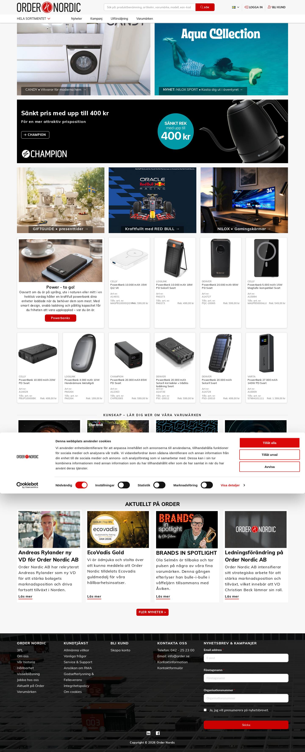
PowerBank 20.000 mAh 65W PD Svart (220, 298)
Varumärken (144, 19)
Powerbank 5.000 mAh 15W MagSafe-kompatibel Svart (265, 298)
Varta (251, 388)
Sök (204, 7)
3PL (20, 650)
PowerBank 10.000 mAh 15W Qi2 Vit (128, 298)
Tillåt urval (270, 713)
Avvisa (270, 725)
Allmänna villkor (76, 650)
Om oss (23, 656)
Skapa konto (120, 650)
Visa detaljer (230, 743)
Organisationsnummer (219, 690)
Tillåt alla (269, 701)
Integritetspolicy (76, 686)
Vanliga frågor (75, 656)
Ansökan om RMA (78, 668)
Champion (116, 388)
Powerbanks (60, 330)
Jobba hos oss (28, 680)
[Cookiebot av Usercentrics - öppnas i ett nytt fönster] (27, 744)
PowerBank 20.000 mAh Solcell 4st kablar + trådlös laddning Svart (172, 395)
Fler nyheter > (152, 624)
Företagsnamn (214, 670)
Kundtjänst (76, 643)
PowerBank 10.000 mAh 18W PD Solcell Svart (174, 298)
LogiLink (161, 293)
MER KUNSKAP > (152, 500)
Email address (214, 650)
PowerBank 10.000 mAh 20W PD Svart (37, 394)
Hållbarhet (25, 668)
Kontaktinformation (172, 662)
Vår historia (26, 662)
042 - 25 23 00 (182, 650)
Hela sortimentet (33, 18)
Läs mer (25, 484)
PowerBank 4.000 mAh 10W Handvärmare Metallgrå (82, 394)
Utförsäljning (119, 19)
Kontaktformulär (170, 668)
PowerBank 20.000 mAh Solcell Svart (217, 394)
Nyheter (76, 19)
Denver (207, 293)
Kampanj (96, 19)
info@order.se (179, 656)
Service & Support (78, 662)
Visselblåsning (28, 674)
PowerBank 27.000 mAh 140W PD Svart (262, 394)
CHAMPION (37, 147)
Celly (113, 293)
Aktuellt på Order (30, 686)
